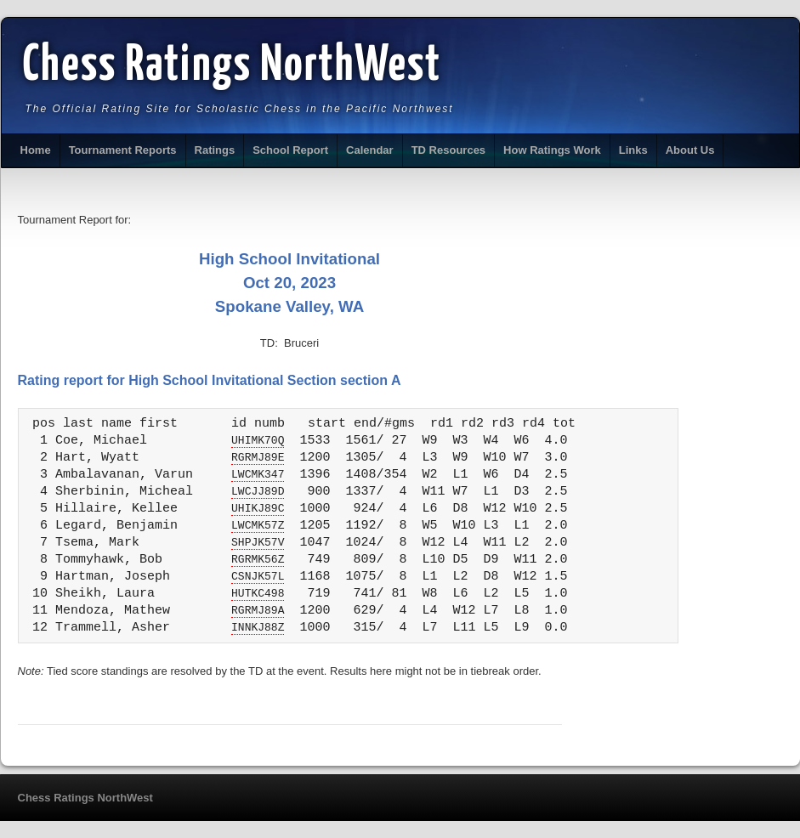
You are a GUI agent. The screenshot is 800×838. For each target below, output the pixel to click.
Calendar (370, 150)
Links (633, 150)
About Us (690, 150)
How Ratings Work (552, 150)
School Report (290, 150)
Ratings (215, 150)
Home (35, 150)
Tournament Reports (123, 150)
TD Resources (448, 150)
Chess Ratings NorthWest (232, 66)
